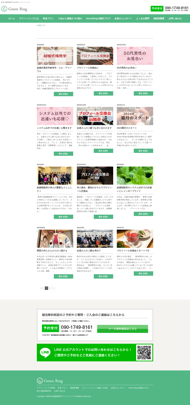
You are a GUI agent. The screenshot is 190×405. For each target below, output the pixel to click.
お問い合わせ (175, 18)
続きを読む (63, 94)
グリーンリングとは (29, 18)
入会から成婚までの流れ (70, 18)
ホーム (11, 18)
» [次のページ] (53, 288)
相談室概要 (158, 18)
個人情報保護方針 (44, 391)
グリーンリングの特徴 (46, 388)
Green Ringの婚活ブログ (138, 388)
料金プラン (48, 18)
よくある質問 (142, 18)
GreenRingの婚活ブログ (98, 18)
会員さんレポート (123, 18)
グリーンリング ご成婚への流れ (95, 388)
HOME (39, 25)
